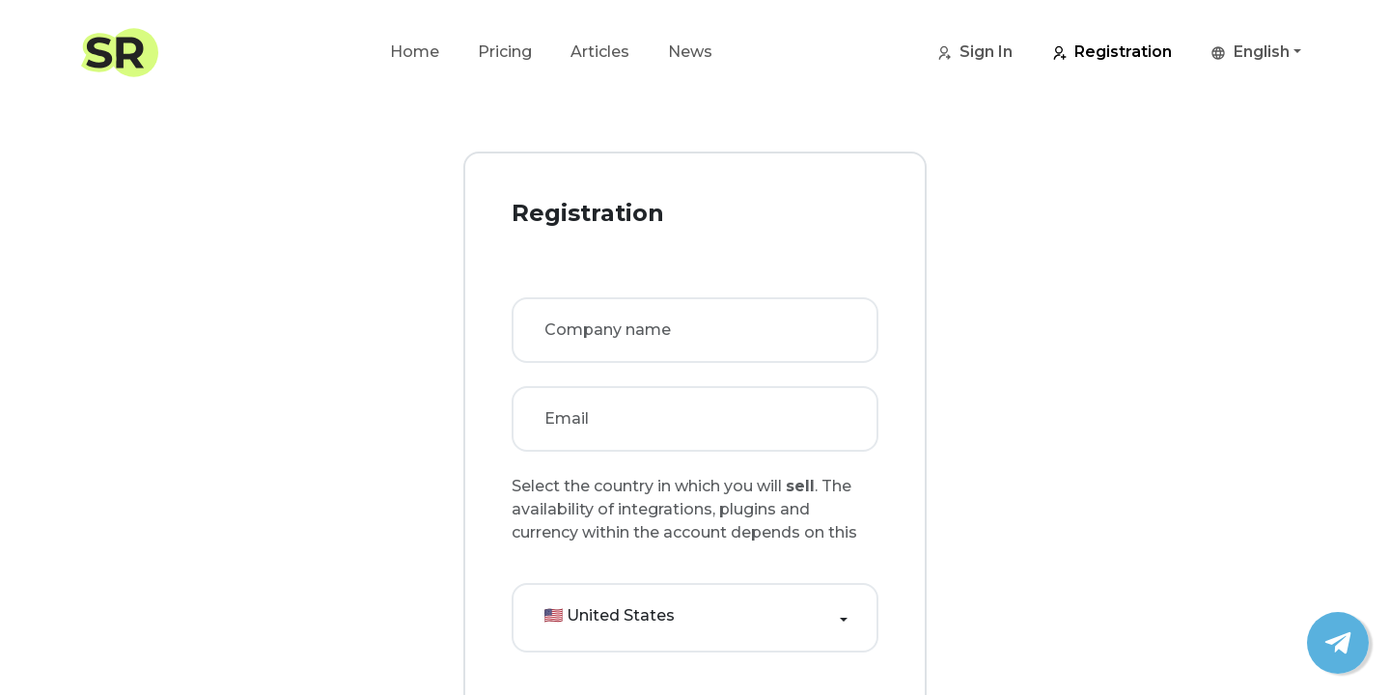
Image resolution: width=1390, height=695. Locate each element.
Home (414, 51)
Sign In (974, 53)
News (690, 51)
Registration (1111, 53)
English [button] (1250, 53)
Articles (599, 51)
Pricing (505, 51)
